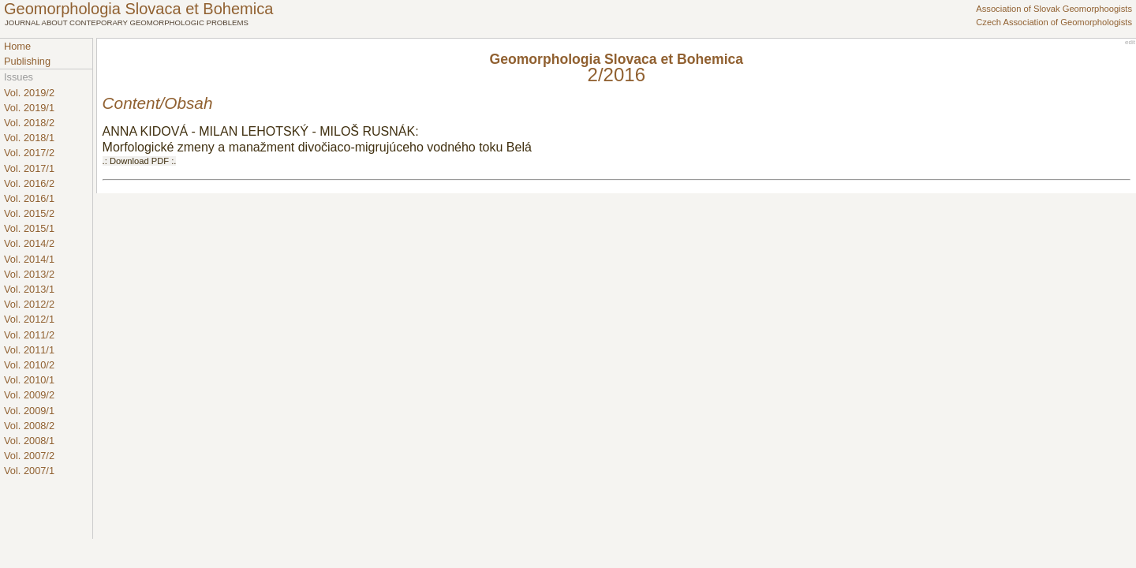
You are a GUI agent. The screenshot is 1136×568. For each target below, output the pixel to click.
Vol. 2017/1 (29, 168)
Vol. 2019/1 (29, 108)
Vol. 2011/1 (29, 350)
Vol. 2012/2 (29, 304)
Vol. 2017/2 (29, 153)
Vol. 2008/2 (29, 426)
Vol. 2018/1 (29, 138)
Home (17, 46)
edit (1130, 42)
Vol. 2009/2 (29, 395)
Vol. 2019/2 (29, 93)
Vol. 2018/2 (29, 123)
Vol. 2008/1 (29, 441)
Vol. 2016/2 (29, 183)
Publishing (27, 61)
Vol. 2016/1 (29, 198)
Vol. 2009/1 (29, 411)
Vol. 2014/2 (29, 243)
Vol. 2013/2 (29, 274)
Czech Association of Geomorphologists (1054, 22)
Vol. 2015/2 (29, 213)
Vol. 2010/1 (29, 380)
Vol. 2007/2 (29, 456)
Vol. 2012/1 (29, 319)
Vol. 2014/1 (29, 259)
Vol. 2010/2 (29, 365)
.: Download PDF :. (140, 161)
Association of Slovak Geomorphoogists (1054, 8)
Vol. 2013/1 (29, 289)
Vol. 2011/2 (29, 335)
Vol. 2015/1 (29, 228)
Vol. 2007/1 (29, 470)
